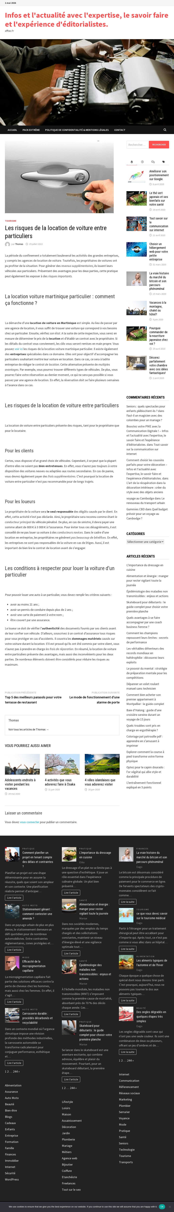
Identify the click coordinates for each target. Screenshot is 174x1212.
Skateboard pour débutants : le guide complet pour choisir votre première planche (147, 606)
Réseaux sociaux (129, 1093)
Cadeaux (10, 1123)
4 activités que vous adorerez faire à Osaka (60, 782)
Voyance (124, 1118)
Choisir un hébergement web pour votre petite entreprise (158, 251)
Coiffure (67, 1171)
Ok (162, 1206)
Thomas (19, 244)
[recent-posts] (142, 162)
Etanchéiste (69, 1177)
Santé (83, 900)
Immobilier (12, 1161)
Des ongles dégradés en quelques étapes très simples (151, 1016)
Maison (66, 1114)
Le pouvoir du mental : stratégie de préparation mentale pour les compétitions (146, 673)
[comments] (153, 162)
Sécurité (10, 1173)
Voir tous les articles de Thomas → (28, 729)
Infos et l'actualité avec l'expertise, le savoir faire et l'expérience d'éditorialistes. (86, 19)
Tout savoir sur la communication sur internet (158, 224)
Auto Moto (30, 905)
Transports (126, 1162)
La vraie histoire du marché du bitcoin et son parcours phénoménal (159, 280)
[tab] (131, 162)
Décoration (69, 1127)
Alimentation (13, 1085)
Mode (26, 957)
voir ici (19, 349)
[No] (169, 1206)
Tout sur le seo (71, 1189)
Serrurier (124, 1112)
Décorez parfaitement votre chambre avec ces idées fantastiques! (158, 365)
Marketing (125, 1099)
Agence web (69, 1158)
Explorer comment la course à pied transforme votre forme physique (145, 756)
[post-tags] (163, 162)
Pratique (28, 848)
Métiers (67, 1152)
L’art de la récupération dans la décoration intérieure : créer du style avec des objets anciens (146, 487)
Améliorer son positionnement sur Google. (159, 175)
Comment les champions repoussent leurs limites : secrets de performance (147, 637)
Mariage (67, 1146)
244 (15, 1071)
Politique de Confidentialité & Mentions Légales (77, 130)
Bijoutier (67, 1164)
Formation (11, 1142)
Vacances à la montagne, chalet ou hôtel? (157, 308)
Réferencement (129, 1087)
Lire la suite (127, 901)
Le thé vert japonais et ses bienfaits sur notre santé (158, 198)
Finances (10, 1154)
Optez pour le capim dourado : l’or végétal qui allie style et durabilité (145, 771)
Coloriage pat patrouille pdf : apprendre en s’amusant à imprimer (144, 741)
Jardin (66, 1133)
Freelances (68, 1183)
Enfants (10, 1129)
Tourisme (10, 220)
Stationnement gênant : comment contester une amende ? (37, 913)
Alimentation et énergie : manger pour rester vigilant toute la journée (147, 580)
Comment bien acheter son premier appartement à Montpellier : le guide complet (145, 699)
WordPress (12, 1179)
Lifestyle (67, 1102)
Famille (9, 1148)
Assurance (11, 1092)
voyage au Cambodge (140, 498)
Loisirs (66, 1108)
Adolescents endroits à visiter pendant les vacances (20, 784)
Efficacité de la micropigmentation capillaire (34, 966)
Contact (119, 130)
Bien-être (11, 1110)
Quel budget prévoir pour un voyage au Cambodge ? (147, 513)
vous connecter (29, 822)
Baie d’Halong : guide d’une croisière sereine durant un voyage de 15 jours (143, 714)
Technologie (127, 1150)
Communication (129, 1081)
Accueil (12, 130)
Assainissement (72, 1121)
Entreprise (11, 1135)
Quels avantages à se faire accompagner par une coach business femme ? (144, 622)
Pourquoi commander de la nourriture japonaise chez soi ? (158, 335)
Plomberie (68, 1139)
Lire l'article (14, 897)
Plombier (124, 1106)
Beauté (9, 1104)
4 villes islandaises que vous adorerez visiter (100, 782)
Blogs (8, 1117)
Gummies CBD (135, 509)
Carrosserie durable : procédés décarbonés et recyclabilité (37, 1018)
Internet (10, 1167)
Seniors (123, 1143)
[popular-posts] (131, 162)
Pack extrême (31, 130)
